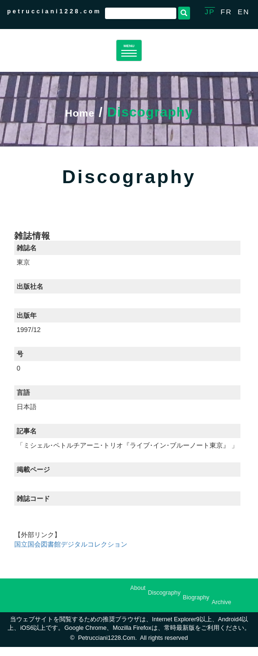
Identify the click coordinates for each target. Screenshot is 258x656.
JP (210, 12)
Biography (196, 607)
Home (79, 121)
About (137, 597)
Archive (221, 611)
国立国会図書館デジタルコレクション (70, 553)
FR (226, 12)
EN (243, 12)
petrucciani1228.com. (107, 647)
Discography (164, 602)
